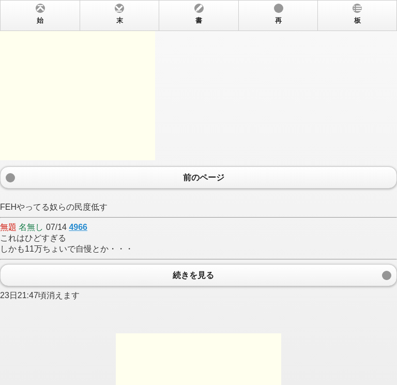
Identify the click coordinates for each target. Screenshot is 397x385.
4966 (78, 227)
